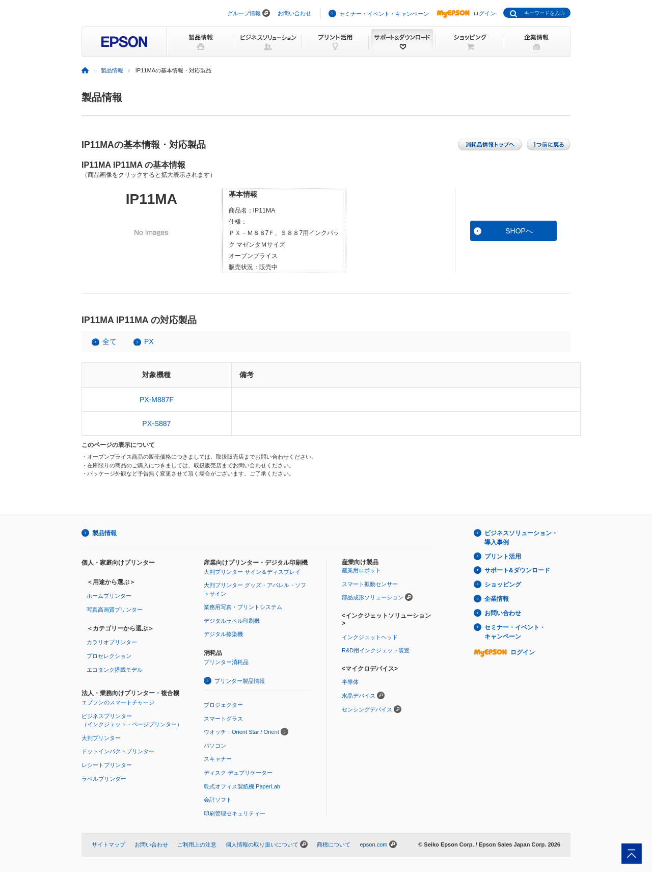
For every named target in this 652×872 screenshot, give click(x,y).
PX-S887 (156, 423)
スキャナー (218, 759)
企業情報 (496, 598)
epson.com (373, 844)
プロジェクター (223, 705)
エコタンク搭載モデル (115, 670)
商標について (333, 844)
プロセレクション (109, 656)
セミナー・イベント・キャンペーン (384, 14)
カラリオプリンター (112, 642)
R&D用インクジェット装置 (376, 650)
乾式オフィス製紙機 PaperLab (242, 786)
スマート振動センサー (370, 584)
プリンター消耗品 (226, 662)
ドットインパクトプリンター (118, 751)
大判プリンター (101, 738)
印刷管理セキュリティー (234, 813)
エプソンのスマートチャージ (118, 702)
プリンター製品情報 (239, 681)
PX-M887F (157, 399)
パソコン (215, 746)
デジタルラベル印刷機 (232, 621)
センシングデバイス (367, 709)
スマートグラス (223, 719)
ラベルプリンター (104, 779)
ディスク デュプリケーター (238, 773)
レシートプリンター (107, 765)
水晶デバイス (358, 696)
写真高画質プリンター (115, 609)
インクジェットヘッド (370, 637)
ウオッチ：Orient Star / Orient (241, 732)
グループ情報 (244, 13)
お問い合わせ (294, 13)
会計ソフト (218, 800)
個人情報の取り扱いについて (262, 844)
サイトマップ (108, 844)
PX (149, 341)
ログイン (466, 13)
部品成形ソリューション (372, 597)
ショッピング (502, 584)
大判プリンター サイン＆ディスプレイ (252, 572)
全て (109, 341)
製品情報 (112, 70)
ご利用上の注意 (196, 844)
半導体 (350, 682)
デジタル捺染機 (223, 634)
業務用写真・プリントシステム (243, 607)
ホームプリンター (109, 596)
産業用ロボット (361, 570)
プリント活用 (502, 556)
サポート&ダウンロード (517, 570)
